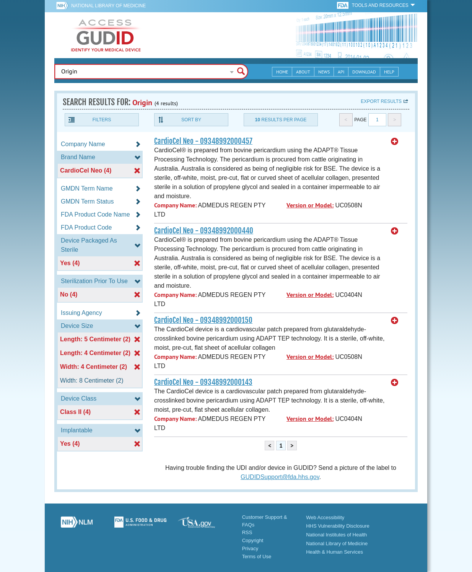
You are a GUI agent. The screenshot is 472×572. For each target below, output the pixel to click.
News (324, 72)
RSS (247, 532)
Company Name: (175, 205)
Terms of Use (257, 556)
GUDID (106, 35)
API (341, 72)
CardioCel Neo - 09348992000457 (203, 141)
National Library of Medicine (108, 5)
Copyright (253, 540)
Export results (381, 101)
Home (282, 72)
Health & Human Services (334, 552)
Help (389, 72)
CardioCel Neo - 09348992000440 (203, 230)
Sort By (191, 119)
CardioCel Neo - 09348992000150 (203, 320)
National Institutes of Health (336, 535)
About (303, 72)
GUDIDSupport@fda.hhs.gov (280, 477)
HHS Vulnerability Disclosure (337, 526)
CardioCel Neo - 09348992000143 (203, 382)
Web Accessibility (325, 517)
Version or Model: (310, 205)
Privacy (250, 548)
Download (364, 72)
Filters (102, 119)
